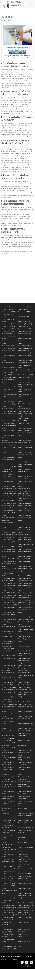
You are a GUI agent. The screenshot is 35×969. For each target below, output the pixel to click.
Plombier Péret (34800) (8, 673)
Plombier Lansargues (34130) (9, 534)
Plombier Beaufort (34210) (24, 346)
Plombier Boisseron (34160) (9, 355)
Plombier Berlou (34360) (24, 350)
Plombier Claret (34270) (8, 435)
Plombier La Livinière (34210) (25, 515)
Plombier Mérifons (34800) (24, 595)
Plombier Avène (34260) (8, 333)
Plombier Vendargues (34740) (9, 915)
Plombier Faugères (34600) (9, 467)
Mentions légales (12, 959)
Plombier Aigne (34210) (24, 312)
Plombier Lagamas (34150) (8, 532)
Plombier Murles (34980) (8, 631)
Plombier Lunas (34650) (24, 578)
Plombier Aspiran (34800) (8, 326)
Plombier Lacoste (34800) (24, 527)
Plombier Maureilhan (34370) (9, 595)
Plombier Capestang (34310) (9, 387)
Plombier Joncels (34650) (24, 505)
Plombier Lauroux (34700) (24, 539)
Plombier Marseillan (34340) (25, 585)
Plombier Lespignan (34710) (25, 561)
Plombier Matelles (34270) (8, 593)
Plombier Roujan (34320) (8, 735)
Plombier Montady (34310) (8, 602)
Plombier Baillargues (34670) (25, 338)
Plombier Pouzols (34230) (8, 697)
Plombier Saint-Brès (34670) (25, 750)
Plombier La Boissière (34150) (9, 510)
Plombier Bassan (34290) (8, 346)
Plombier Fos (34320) (7, 481)
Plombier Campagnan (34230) (25, 375)
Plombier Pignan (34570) (24, 680)
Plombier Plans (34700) (7, 685)
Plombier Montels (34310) (8, 612)
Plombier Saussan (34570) (8, 869)
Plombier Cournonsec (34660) (25, 447)
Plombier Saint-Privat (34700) (25, 847)
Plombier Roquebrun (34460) (25, 723)
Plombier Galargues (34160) (9, 491)
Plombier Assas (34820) (24, 326)
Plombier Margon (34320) (8, 585)
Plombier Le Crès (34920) (24, 549)
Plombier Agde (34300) (8, 309)
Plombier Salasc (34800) (8, 866)
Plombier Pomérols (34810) (9, 687)
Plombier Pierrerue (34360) (9, 680)
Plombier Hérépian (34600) (25, 503)
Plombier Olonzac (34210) (8, 658)
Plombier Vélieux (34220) (24, 912)
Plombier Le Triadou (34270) (9, 561)
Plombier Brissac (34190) (8, 367)
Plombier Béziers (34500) (24, 353)
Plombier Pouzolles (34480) (25, 692)
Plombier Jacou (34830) (8, 505)
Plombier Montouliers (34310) (25, 617)
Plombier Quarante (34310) (25, 711)
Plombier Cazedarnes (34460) (25, 409)
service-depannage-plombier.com (15, 956)
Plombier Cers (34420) (23, 423)
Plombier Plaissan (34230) (24, 682)
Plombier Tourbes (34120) (24, 893)
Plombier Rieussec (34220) (25, 716)
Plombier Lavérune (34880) (25, 542)
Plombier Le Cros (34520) (8, 551)
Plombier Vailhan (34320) (8, 905)
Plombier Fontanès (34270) (9, 479)
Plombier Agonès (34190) (8, 312)
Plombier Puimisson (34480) (9, 706)
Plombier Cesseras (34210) (25, 428)
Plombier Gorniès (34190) (24, 496)
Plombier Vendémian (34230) (25, 915)
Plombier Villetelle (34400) (24, 941)
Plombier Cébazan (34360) (8, 421)
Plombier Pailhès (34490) (8, 663)
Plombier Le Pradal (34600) (25, 556)
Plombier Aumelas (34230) (24, 329)
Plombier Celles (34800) (8, 423)
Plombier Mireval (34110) (8, 600)
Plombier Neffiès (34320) (8, 641)
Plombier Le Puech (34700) (8, 559)
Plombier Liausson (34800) (24, 566)
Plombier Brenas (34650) (8, 362)
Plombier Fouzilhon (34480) (25, 481)
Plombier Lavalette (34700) (8, 542)
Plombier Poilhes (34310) (24, 685)
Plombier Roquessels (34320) (25, 728)
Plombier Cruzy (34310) (8, 457)
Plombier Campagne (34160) (9, 377)
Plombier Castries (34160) (8, 401)
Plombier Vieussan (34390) (24, 927)
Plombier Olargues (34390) (8, 656)
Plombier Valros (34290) (8, 912)
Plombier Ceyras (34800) (8, 430)
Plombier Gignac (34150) (8, 496)
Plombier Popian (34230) (24, 687)
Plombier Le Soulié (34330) (24, 559)
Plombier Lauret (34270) (8, 539)
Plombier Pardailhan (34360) (9, 665)
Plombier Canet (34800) (24, 382)
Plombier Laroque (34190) (24, 534)
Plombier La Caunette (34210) (25, 510)
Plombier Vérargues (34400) (25, 917)
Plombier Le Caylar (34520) (8, 549)
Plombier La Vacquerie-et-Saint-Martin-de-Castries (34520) (8, 525)
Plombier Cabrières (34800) (25, 370)
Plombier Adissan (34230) (24, 307)
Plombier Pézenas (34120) (8, 677)
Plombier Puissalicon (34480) (25, 706)
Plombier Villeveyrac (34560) (9, 946)
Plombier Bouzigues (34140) (25, 360)
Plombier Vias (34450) (23, 922)
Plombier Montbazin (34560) (9, 607)
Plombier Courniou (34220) (8, 447)
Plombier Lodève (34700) (24, 576)
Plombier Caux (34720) (7, 409)
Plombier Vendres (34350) (8, 917)
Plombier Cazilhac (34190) (24, 411)
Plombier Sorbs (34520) (8, 881)
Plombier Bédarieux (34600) (25, 348)
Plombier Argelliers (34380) (25, 324)
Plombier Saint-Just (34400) (9, 818)
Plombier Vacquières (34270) (25, 903)
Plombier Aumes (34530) (8, 331)
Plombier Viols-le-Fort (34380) (9, 949)
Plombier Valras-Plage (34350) (25, 910)
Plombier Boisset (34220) (24, 355)
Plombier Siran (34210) (23, 878)
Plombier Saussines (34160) (25, 869)
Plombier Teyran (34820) (24, 888)
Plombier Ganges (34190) (24, 491)
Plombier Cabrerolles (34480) (9, 370)
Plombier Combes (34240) (24, 442)
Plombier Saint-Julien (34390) (25, 813)
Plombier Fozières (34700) (8, 486)
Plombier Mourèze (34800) (8, 626)
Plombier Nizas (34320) (24, 646)
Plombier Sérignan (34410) (8, 876)
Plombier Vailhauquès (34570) (25, 905)
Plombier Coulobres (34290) (25, 445)
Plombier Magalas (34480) (8, 583)
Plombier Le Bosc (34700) (8, 547)
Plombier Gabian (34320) (24, 488)
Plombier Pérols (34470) (24, 673)
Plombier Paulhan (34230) (24, 665)
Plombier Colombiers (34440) (25, 440)
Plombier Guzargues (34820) (9, 503)
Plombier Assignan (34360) (8, 329)
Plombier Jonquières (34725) (9, 508)
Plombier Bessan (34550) (8, 353)
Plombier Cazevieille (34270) (9, 411)
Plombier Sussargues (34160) (25, 883)
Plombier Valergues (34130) (9, 907)
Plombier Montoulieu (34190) (9, 619)
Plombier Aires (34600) (23, 316)
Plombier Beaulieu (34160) (8, 348)
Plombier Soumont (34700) (8, 883)
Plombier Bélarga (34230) (8, 350)
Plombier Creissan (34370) (24, 452)
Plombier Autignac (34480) (24, 331)
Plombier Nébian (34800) (24, 636)
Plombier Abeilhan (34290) (8, 307)
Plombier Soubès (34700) (24, 881)
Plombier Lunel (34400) (7, 580)
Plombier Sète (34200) (7, 878)
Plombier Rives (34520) (24, 719)
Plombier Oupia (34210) (24, 658)
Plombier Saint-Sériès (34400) (25, 852)
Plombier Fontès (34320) (24, 479)
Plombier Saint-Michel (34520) (25, 828)
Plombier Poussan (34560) (8, 692)
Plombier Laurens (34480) (24, 537)
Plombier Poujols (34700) (24, 689)
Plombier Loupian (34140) (8, 578)
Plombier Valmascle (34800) (9, 910)
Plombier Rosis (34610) (8, 731)
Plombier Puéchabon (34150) (9, 704)
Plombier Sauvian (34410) (24, 874)
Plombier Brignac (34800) (24, 362)
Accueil (3, 20)
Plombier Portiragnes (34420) (9, 689)
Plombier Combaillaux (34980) (9, 442)
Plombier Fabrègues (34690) (25, 462)
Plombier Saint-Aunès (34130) (25, 740)
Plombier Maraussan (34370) (25, 583)
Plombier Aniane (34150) (24, 321)
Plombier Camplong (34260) (25, 377)
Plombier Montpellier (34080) (25, 619)
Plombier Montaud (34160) (24, 605)
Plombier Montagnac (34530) (25, 602)
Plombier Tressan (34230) (8, 898)
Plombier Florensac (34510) (25, 476)
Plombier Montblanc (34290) (25, 607)
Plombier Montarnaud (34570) (9, 605)
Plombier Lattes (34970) (8, 537)
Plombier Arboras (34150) (8, 324)
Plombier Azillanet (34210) (24, 333)
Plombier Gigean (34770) (24, 493)
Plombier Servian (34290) (24, 876)
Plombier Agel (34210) (23, 309)
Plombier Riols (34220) (7, 719)
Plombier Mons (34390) (24, 600)
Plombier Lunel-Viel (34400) (25, 580)
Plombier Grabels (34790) (8, 501)
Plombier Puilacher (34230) (25, 704)
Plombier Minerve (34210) (24, 597)
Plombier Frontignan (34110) (9, 488)
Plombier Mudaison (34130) (25, 626)
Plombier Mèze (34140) (8, 597)
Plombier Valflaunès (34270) (25, 907)
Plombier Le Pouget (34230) (25, 551)
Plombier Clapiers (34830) (24, 430)
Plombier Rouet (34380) (24, 731)
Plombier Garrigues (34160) (9, 493)
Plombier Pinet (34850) (7, 682)
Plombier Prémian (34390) (24, 702)
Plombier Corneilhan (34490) (9, 445)
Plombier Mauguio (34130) (24, 593)
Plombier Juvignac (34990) (24, 508)
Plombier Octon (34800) (24, 651)
